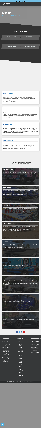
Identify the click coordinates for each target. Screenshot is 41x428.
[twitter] (19, 332)
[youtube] (24, 332)
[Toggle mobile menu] (38, 4)
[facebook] (17, 332)
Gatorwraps (28, 381)
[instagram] (22, 332)
